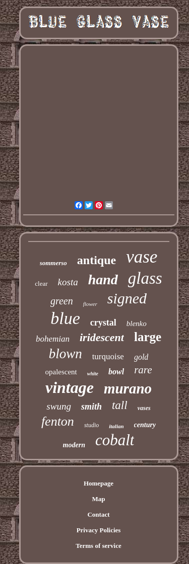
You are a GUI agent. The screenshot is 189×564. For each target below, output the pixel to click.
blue (65, 318)
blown (65, 353)
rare (143, 370)
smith (91, 406)
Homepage (98, 483)
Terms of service (98, 545)
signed (127, 298)
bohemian (53, 339)
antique (96, 260)
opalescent (61, 372)
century (145, 425)
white (92, 373)
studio (91, 425)
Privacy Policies (99, 530)
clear (41, 283)
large (147, 337)
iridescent (102, 337)
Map (98, 499)
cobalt (115, 440)
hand (103, 279)
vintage (69, 387)
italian (116, 426)
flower (90, 304)
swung (58, 406)
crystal (103, 322)
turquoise (108, 356)
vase (141, 257)
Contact (98, 514)
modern (74, 445)
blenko (137, 323)
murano (128, 388)
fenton (57, 421)
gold (141, 357)
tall (120, 405)
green (61, 300)
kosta (68, 282)
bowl (116, 371)
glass (145, 278)
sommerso (53, 263)
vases (144, 408)
